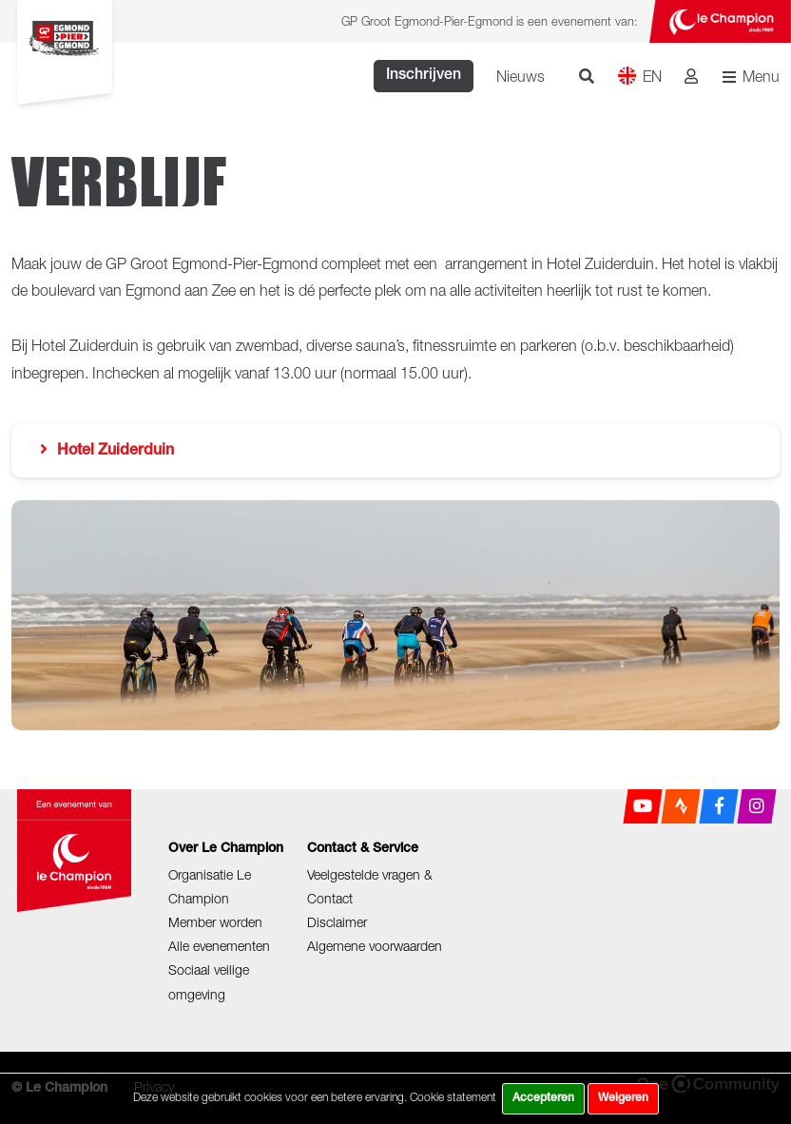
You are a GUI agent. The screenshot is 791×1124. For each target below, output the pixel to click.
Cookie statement (453, 1097)
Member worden (215, 922)
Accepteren (543, 1098)
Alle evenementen (219, 946)
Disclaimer (337, 922)
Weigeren (623, 1098)
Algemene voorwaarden (374, 946)
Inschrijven (423, 76)
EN (639, 76)
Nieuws (520, 76)
